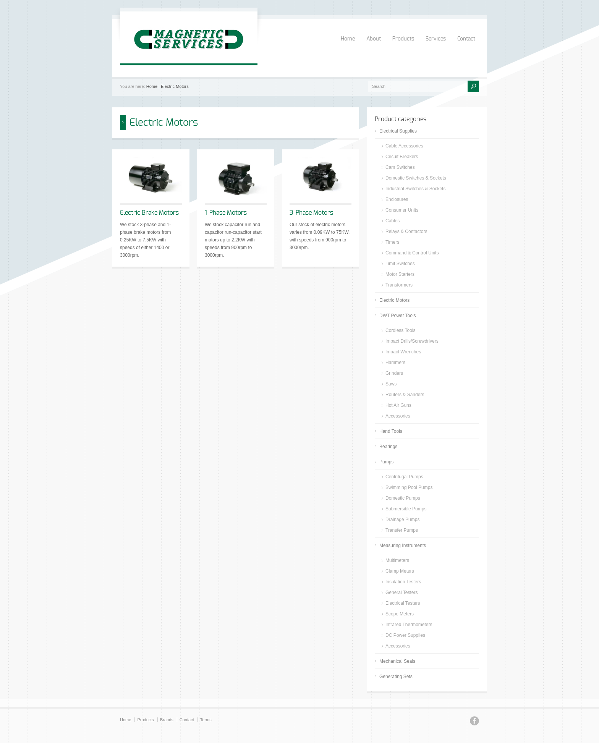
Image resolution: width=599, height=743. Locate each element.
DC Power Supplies (405, 635)
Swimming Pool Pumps (408, 487)
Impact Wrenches (403, 352)
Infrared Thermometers (408, 624)
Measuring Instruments (402, 545)
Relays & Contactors (406, 231)
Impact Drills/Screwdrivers (412, 341)
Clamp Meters (399, 571)
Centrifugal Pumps (404, 476)
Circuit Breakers (401, 156)
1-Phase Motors (226, 213)
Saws (391, 384)
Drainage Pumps (402, 519)
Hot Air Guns (398, 405)
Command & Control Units (412, 253)
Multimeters (397, 560)
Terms (206, 719)
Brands (166, 719)
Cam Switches (400, 167)
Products (403, 39)
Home (348, 39)
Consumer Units (401, 210)
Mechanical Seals (397, 661)
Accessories (397, 416)
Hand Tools (390, 431)
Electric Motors (175, 86)
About (373, 39)
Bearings (388, 446)
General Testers (401, 592)
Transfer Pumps (401, 530)
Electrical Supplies (398, 131)
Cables (392, 220)
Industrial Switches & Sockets (415, 188)
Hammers (395, 362)
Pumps (386, 462)
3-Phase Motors (311, 213)
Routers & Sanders (404, 394)
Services (436, 39)
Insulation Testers (403, 581)
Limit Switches (400, 263)
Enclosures (396, 199)
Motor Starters (399, 274)
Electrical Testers (402, 603)
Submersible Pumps (405, 509)
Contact (466, 39)
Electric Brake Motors (149, 213)
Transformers (399, 285)
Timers (392, 242)
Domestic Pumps (402, 498)
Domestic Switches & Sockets (415, 178)
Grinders (394, 373)
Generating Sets (396, 676)
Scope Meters (399, 614)
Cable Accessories (404, 146)
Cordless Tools (400, 330)
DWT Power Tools (397, 315)
